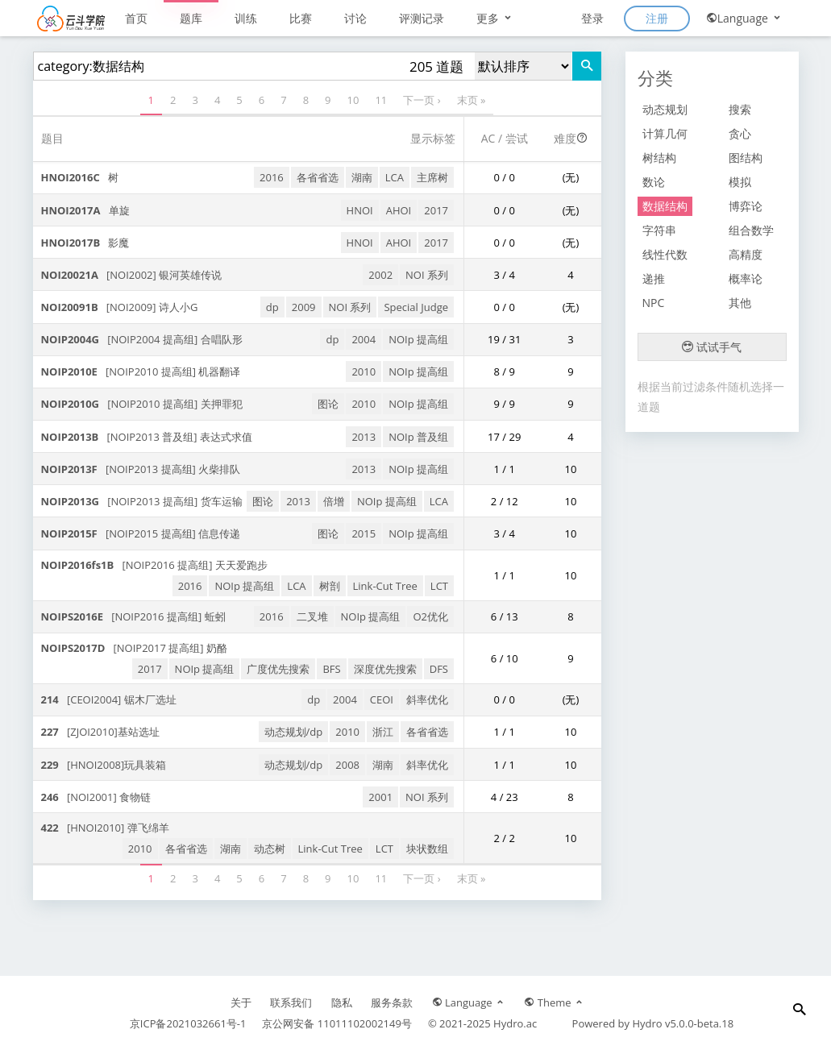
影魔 (85, 242)
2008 (347, 764)
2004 (363, 339)
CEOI (381, 699)
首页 (136, 18)
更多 (494, 18)
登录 (592, 18)
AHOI (399, 210)
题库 (191, 18)
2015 (363, 533)
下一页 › (421, 100)
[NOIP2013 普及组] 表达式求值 (146, 437)
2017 (436, 210)
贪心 (740, 133)
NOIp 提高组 (418, 339)
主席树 (432, 177)
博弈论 (745, 206)
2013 (363, 437)
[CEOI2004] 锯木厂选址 (109, 699)
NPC (653, 302)
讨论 (355, 18)
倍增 (333, 501)
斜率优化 (427, 699)
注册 (657, 18)
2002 (380, 275)
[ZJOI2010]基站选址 (100, 731)
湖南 (361, 177)
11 (381, 100)
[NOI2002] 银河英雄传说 (131, 275)
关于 (241, 1002)
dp (272, 307)
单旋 (85, 210)
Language (744, 18)
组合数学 (751, 230)
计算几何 (665, 133)
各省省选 (318, 177)
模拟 (740, 181)
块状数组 (427, 848)
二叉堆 (312, 616)
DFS (439, 669)
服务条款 (392, 1002)
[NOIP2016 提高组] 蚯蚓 (133, 616)
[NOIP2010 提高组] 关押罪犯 (142, 403)
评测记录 (421, 18)
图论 (328, 403)
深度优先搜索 (385, 669)
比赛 (300, 18)
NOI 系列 (426, 275)
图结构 (745, 157)
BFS (331, 669)
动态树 (269, 848)
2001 (380, 797)
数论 (653, 181)
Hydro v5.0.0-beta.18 (682, 1023)
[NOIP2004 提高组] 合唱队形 (142, 339)
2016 (272, 177)
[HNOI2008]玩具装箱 (104, 764)
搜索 (740, 109)
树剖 (329, 586)
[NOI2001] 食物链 (96, 797)
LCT (439, 586)
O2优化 (430, 616)
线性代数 (665, 254)
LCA (394, 177)
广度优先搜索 (278, 669)
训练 (246, 18)
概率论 (745, 278)
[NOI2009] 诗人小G (119, 307)
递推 (653, 278)
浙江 (382, 731)
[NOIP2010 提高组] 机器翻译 (141, 371)
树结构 (659, 157)
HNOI (360, 210)
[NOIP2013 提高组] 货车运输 (142, 501)
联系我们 (291, 1002)
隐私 (341, 1002)
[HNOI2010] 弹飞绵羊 (105, 827)
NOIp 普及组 (418, 437)
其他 (740, 302)
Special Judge (416, 307)
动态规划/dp (293, 731)
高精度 (745, 254)
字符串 (659, 230)
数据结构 (665, 206)
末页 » (471, 100)
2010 (363, 371)
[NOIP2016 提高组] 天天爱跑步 (154, 565)
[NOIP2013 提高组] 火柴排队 (141, 469)
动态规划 (665, 109)
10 (353, 100)
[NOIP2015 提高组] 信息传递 (141, 533)
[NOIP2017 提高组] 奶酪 (134, 648)
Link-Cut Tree (385, 586)
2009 (304, 307)
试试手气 (712, 347)
